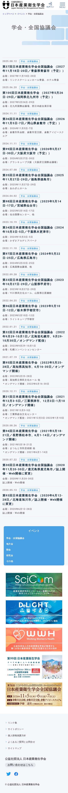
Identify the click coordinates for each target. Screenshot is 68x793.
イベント (21, 14)
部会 (8, 549)
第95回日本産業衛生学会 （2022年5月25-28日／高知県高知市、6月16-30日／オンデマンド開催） (33, 367)
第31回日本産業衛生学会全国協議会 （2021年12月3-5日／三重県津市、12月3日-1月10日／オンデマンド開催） (34, 401)
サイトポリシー (16, 729)
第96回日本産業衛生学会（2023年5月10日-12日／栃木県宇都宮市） (31, 308)
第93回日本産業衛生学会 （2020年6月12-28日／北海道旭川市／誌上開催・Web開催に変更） (33, 499)
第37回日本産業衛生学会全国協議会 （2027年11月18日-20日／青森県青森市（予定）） (34, 68)
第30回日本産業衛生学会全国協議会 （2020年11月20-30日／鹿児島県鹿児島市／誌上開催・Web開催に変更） (34, 469)
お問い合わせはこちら (20, 764)
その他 (9, 561)
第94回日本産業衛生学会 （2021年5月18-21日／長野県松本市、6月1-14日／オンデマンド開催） (34, 435)
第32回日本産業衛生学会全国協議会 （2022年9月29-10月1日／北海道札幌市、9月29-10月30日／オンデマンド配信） (34, 336)
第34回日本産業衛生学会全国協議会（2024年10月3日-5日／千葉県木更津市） (33, 229)
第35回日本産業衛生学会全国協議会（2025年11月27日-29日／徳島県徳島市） (33, 177)
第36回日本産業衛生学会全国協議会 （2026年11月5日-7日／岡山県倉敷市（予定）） (34, 121)
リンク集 (12, 723)
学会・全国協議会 (15, 538)
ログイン (50, 5)
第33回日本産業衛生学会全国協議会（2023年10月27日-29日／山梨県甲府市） (33, 282)
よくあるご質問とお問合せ (21, 742)
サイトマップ (14, 748)
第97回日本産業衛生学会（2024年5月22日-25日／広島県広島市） (31, 256)
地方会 (9, 544)
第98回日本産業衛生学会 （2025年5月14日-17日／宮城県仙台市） (32, 203)
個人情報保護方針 (17, 735)
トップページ (8, 14)
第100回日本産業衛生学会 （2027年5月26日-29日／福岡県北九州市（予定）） (33, 95)
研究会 (9, 555)
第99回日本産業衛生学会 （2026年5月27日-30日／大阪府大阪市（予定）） (32, 151)
